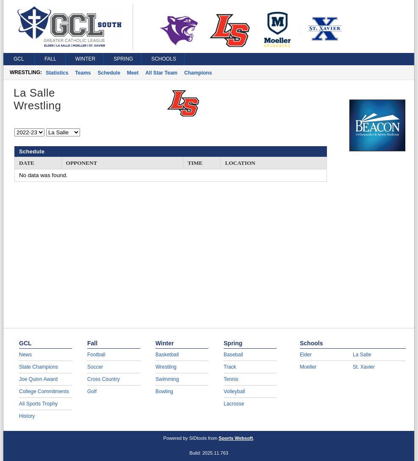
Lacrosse (234, 404)
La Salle (362, 355)
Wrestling (166, 367)
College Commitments (44, 391)
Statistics (57, 73)
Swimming (167, 379)
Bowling (164, 391)
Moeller (308, 367)
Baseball (233, 355)
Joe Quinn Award (38, 379)
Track (230, 367)
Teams (83, 73)
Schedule (109, 73)
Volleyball (234, 391)
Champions (198, 73)
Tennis (231, 379)
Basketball (167, 355)
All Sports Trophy (38, 404)
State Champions (38, 367)
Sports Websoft (236, 438)
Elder (306, 355)
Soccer (95, 367)
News (25, 355)
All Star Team (161, 73)
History (27, 416)
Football (96, 355)
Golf (92, 391)
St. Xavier (364, 367)
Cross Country (103, 379)
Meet (132, 73)
